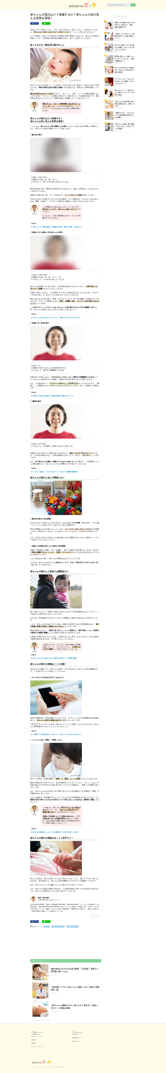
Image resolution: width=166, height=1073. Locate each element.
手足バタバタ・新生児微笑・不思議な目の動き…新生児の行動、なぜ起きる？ (57, 227)
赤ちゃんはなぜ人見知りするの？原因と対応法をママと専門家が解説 (55, 658)
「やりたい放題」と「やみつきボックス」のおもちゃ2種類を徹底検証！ (56, 472)
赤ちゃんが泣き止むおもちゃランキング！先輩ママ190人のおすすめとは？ (56, 317)
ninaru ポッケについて (37, 1036)
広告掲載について (77, 1034)
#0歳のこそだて (72, 926)
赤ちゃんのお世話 (58, 926)
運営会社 (33, 1039)
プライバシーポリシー (37, 1046)
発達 (46, 926)
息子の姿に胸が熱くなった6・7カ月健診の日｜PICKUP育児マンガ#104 (55, 832)
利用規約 (33, 1043)
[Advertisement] (46, 943)
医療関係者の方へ (77, 1037)
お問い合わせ (75, 1041)
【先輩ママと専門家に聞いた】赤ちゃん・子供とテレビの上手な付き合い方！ (57, 734)
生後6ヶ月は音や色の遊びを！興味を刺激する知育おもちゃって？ (53, 396)
